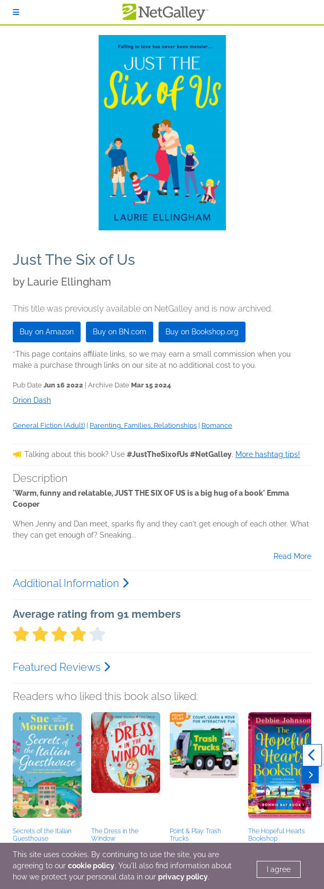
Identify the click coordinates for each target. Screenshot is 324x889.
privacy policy (183, 877)
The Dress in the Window (114, 834)
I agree (279, 869)
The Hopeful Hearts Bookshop (276, 834)
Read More (292, 556)
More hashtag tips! (267, 454)
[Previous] (312, 755)
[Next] (310, 774)
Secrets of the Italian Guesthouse (42, 834)
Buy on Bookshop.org (202, 331)
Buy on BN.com (119, 331)
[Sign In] (15, 12)
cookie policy (91, 865)
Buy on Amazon (47, 331)
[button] (47, 768)
